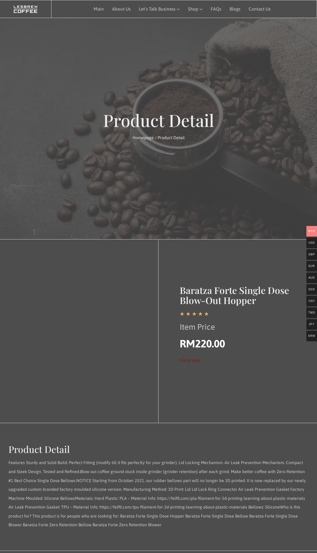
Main (98, 8)
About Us (120, 8)
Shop (194, 8)
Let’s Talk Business (158, 8)
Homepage (143, 137)
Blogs (234, 8)
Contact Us (259, 8)
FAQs (215, 8)
